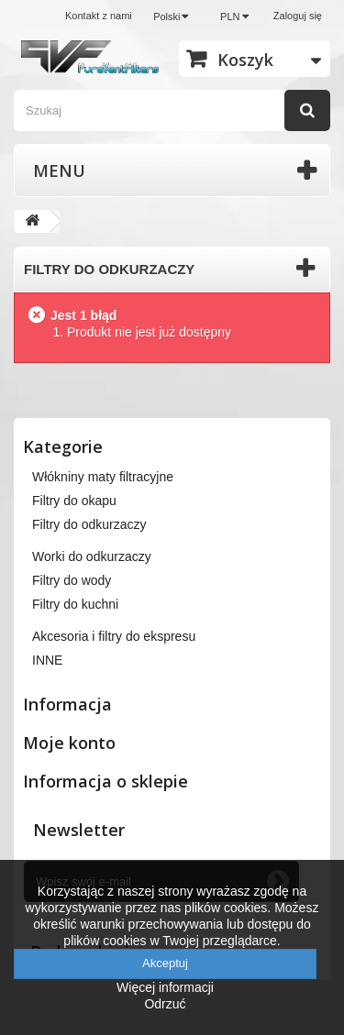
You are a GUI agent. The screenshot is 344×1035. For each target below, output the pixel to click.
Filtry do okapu (74, 500)
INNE (47, 660)
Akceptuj (165, 963)
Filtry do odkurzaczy (89, 524)
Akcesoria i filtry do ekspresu (113, 636)
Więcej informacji (165, 987)
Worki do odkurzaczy (91, 556)
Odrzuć (164, 1003)
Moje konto (69, 743)
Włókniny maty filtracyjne (102, 476)
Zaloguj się (297, 15)
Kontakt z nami (98, 15)
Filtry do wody (71, 580)
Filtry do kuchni (75, 604)
